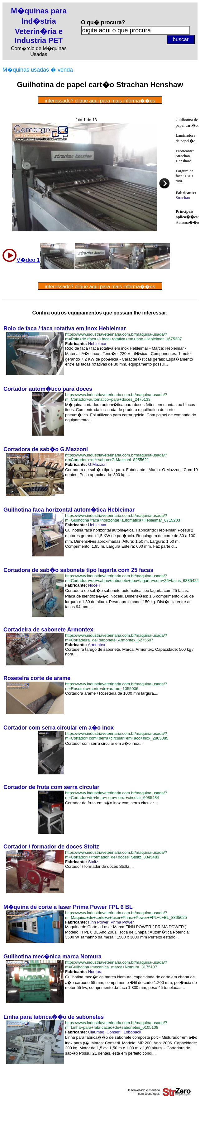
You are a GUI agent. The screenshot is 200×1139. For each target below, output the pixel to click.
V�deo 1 (28, 260)
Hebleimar (97, 343)
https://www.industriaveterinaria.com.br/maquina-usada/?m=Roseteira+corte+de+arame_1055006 (116, 686)
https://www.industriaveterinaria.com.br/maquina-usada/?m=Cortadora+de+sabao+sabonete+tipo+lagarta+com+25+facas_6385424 (132, 578)
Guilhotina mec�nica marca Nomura (52, 956)
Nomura (95, 971)
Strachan (183, 197)
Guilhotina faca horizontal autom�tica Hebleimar (69, 510)
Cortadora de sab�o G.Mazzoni (45, 449)
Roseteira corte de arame (36, 678)
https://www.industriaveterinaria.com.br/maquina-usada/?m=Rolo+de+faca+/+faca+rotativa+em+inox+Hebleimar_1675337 (123, 336)
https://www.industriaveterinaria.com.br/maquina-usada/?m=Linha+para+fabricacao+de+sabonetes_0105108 (116, 1025)
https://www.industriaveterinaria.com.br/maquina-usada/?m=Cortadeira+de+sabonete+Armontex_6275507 (116, 637)
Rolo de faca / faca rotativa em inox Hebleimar (64, 328)
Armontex (96, 644)
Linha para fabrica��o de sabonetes (53, 1017)
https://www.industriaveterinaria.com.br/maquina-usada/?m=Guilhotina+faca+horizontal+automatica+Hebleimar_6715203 (122, 517)
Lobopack (132, 1032)
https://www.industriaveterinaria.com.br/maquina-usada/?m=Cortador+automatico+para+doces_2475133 (116, 397)
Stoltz (93, 861)
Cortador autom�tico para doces (47, 389)
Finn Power (98, 922)
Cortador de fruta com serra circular (51, 787)
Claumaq (96, 1032)
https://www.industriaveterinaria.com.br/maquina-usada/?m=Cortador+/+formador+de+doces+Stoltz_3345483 (116, 854)
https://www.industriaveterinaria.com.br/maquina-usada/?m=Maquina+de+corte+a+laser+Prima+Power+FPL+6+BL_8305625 (126, 915)
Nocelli (94, 585)
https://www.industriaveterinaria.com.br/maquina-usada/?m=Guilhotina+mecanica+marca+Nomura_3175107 (116, 964)
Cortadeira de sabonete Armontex (48, 629)
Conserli (114, 1032)
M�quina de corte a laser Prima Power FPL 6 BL (68, 907)
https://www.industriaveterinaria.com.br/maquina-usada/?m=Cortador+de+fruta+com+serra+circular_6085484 (116, 795)
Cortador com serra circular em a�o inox (58, 728)
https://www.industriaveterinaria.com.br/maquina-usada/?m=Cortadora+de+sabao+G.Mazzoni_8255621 (116, 457)
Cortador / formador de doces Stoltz (51, 847)
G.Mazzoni (97, 464)
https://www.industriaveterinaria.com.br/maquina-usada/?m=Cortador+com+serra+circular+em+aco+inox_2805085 (116, 735)
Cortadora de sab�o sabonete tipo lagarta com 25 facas (78, 570)
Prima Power (122, 922)
